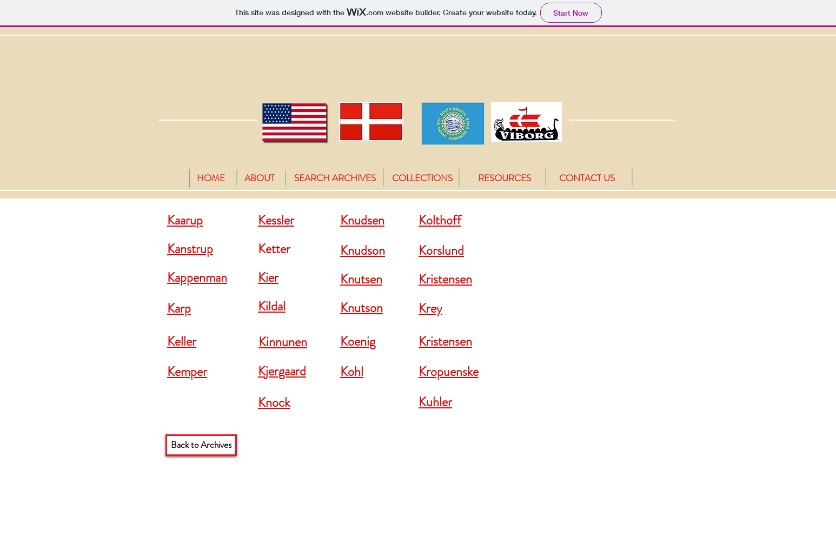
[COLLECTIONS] (422, 178)
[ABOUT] (259, 178)
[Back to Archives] (201, 445)
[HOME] (210, 178)
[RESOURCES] (504, 178)
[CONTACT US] (587, 178)
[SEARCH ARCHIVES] (335, 178)
